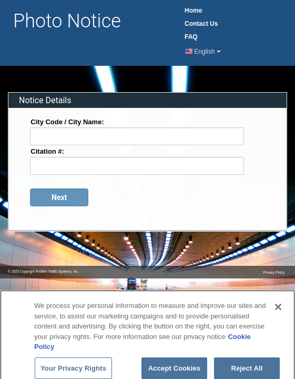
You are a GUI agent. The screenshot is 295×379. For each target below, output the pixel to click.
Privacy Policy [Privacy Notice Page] (273, 272)
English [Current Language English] (203, 51)
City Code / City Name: (67, 121)
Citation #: (47, 151)
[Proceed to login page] (59, 197)
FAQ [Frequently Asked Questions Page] (191, 37)
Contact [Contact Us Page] (201, 23)
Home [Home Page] (193, 10)
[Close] (278, 310)
